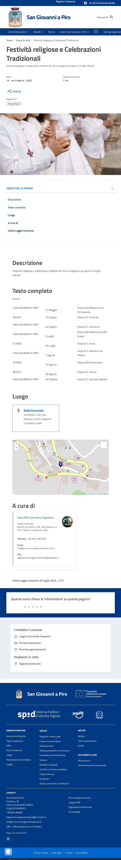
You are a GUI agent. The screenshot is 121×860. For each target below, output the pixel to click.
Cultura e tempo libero (49, 741)
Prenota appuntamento (80, 797)
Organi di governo (14, 741)
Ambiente (44, 779)
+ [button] (16, 443)
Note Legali (57, 852)
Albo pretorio (84, 760)
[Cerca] (111, 17)
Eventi (81, 745)
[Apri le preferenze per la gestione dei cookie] (8, 851)
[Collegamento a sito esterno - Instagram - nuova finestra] (8, 838)
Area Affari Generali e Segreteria (35, 517)
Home (9, 40)
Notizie (81, 736)
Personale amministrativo (18, 759)
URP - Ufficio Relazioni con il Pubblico (24, 826)
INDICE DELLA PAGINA (20, 188)
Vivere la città (23, 40)
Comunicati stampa (87, 741)
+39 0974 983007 (14, 812)
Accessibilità (74, 812)
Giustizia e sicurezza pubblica (53, 769)
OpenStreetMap (102, 494)
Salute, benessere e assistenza (54, 783)
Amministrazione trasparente (92, 765)
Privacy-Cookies (41, 852)
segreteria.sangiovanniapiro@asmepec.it (26, 817)
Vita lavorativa (46, 746)
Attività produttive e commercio (54, 750)
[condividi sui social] (14, 91)
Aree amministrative (16, 736)
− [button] (16, 448)
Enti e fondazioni (14, 750)
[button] (99, 3)
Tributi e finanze (47, 774)
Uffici (8, 745)
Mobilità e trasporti (48, 764)
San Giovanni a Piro (48, 17)
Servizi (43, 730)
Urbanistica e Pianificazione (52, 755)
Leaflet (90, 494)
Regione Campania (65, 1)
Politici (9, 755)
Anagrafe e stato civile (50, 736)
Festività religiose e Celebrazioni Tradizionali (56, 40)
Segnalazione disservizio (80, 807)
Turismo (43, 760)
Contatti (11, 792)
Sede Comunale (34, 410)
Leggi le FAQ (74, 802)
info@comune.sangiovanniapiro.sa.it (23, 822)
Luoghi (9, 764)
